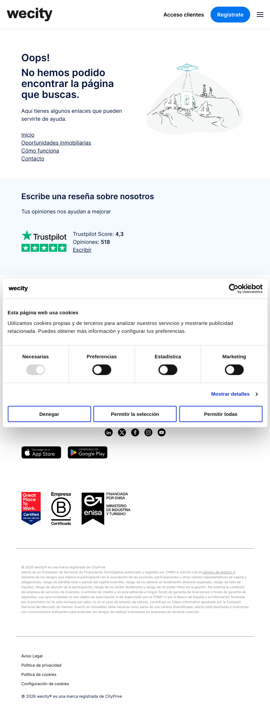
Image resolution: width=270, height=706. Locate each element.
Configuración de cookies (45, 683)
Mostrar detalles (230, 394)
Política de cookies (39, 674)
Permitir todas (221, 414)
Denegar (49, 414)
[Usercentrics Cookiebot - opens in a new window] (233, 289)
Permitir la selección (135, 414)
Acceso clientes (184, 14)
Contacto (33, 158)
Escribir (82, 249)
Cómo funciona (40, 150)
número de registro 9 (218, 572)
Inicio (28, 134)
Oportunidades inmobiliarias (56, 142)
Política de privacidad (41, 665)
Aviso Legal (32, 655)
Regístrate (230, 14)
